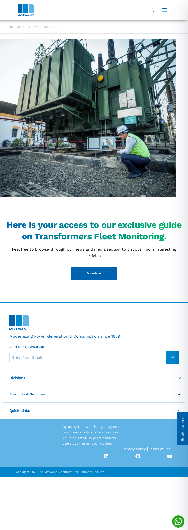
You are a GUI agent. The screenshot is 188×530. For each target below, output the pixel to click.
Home (15, 27)
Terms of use (159, 449)
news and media (90, 249)
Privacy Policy (134, 449)
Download (94, 273)
